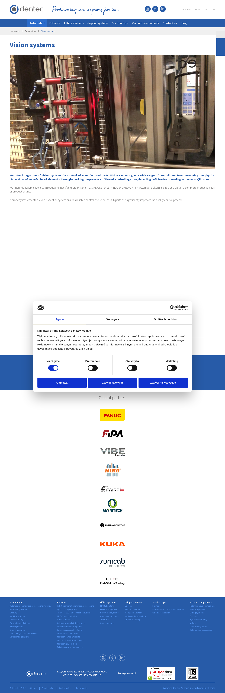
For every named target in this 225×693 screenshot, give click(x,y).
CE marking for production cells (23, 633)
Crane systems (106, 623)
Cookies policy (65, 688)
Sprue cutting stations (19, 636)
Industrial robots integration (69, 626)
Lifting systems (74, 23)
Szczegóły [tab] (112, 319)
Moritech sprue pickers (67, 643)
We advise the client (161, 612)
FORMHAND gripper (108, 609)
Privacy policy (82, 688)
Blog (184, 23)
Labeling (13, 612)
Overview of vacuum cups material (168, 609)
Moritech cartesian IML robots (70, 640)
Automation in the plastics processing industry (30, 605)
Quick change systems (67, 609)
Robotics (54, 23)
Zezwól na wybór (112, 382)
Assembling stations (19, 609)
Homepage (15, 31)
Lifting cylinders (197, 612)
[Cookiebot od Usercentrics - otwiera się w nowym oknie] (172, 307)
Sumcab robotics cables (67, 633)
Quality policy (48, 688)
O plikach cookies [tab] (165, 319)
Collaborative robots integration (71, 623)
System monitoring (198, 619)
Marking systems (17, 616)
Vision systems (16, 626)
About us (186, 9)
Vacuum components (145, 23)
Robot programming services (69, 647)
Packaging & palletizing (20, 623)
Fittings (155, 605)
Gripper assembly (17, 630)
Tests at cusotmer (133, 609)
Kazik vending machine (135, 616)
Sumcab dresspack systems (69, 630)
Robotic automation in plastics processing (75, 605)
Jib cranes (104, 619)
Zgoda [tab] (60, 319)
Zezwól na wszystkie (163, 382)
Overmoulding (16, 619)
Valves (193, 623)
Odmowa (62, 382)
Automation (37, 23)
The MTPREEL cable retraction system (74, 612)
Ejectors (193, 616)
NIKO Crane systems (109, 612)
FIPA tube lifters (107, 605)
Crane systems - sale (109, 616)
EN (214, 9)
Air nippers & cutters (133, 612)
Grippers (128, 605)
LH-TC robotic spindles (67, 616)
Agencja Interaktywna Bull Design (198, 687)
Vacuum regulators (198, 626)
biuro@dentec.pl (127, 673)
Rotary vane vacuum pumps (202, 605)
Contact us (170, 23)
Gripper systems (97, 23)
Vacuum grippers (197, 609)
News (198, 9)
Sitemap (33, 688)
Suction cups (120, 23)
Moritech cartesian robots (68, 636)
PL (206, 9)
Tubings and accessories (201, 630)
